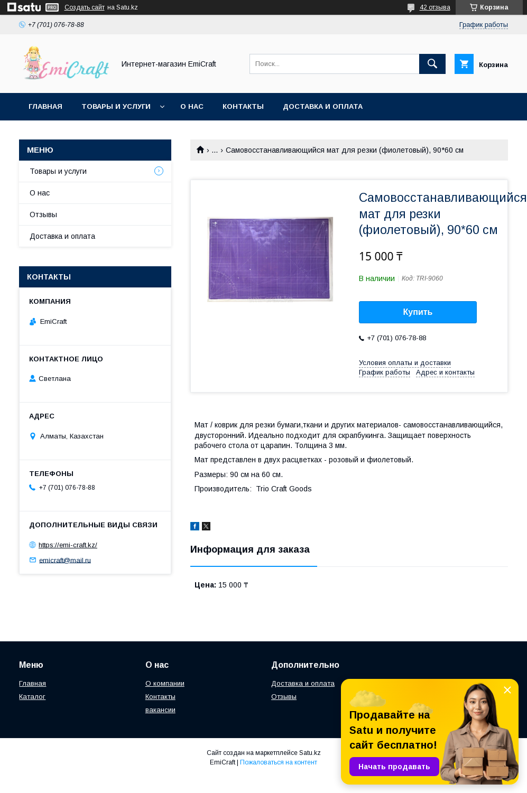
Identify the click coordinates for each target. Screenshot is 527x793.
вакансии (160, 710)
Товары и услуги (116, 106)
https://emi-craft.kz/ (68, 545)
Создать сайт (84, 7)
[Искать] (432, 64)
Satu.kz (310, 753)
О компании (164, 683)
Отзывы (43, 214)
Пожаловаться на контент (278, 762)
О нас (192, 106)
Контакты (243, 106)
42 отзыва (435, 7)
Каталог (32, 697)
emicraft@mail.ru (65, 560)
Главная (45, 106)
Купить (418, 311)
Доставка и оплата (323, 106)
